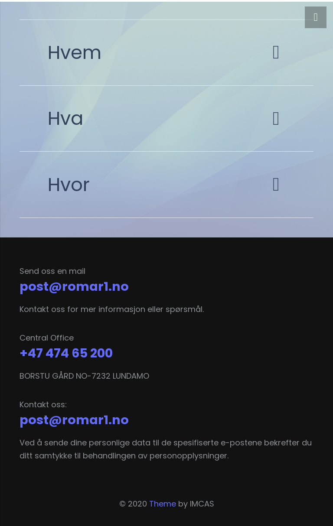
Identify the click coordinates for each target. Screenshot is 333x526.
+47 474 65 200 (66, 353)
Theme (162, 503)
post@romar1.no (74, 286)
